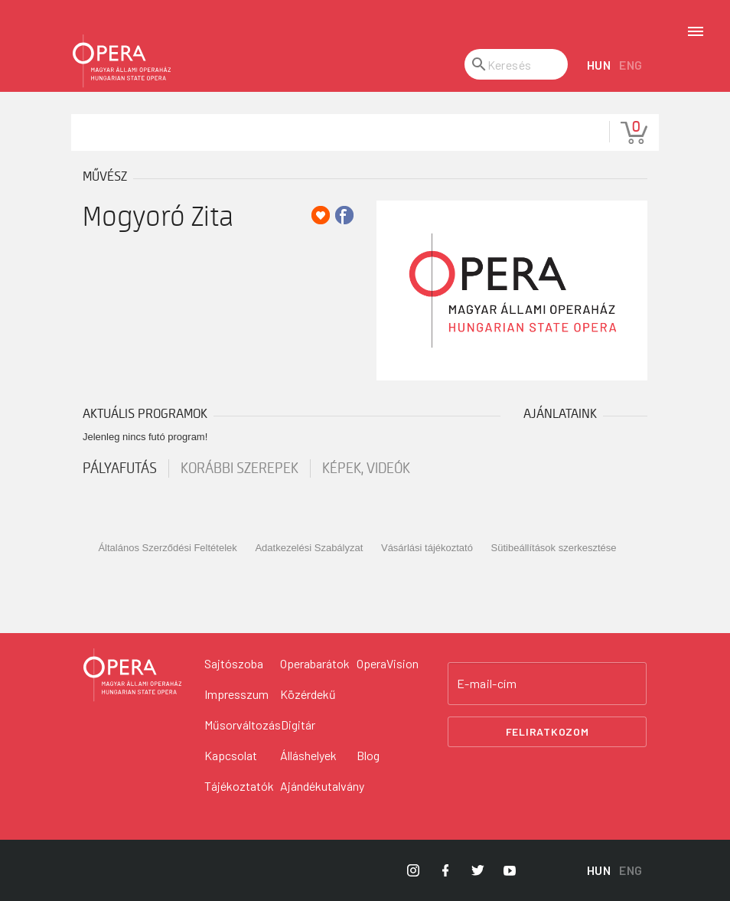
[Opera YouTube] (509, 870)
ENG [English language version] (631, 64)
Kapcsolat (230, 755)
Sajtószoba (233, 663)
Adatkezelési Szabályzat (309, 547)
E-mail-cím (487, 683)
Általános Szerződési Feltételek (167, 547)
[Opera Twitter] (477, 870)
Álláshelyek (308, 755)
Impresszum (236, 694)
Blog (368, 755)
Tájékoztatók (239, 786)
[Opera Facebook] (445, 870)
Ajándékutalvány (322, 786)
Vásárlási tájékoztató (427, 547)
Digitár (298, 724)
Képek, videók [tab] (366, 468)
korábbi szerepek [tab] (239, 468)
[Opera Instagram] (413, 870)
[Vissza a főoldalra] (132, 675)
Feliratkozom (547, 731)
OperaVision (388, 663)
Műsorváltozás (242, 724)
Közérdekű (308, 694)
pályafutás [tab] (120, 468)
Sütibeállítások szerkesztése (554, 547)
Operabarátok (315, 663)
